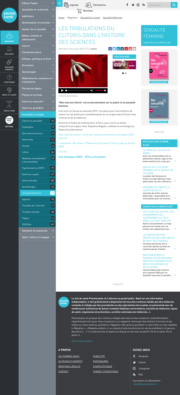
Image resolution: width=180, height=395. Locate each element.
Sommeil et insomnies (34, 230)
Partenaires (99, 4)
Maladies (9, 54)
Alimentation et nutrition (36, 22)
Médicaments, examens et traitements (37, 80)
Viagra (25, 218)
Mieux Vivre (9, 111)
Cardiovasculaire (31, 52)
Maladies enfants (9, 68)
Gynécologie (29, 71)
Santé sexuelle (29, 180)
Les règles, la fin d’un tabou (156, 151)
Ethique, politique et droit (36, 58)
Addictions (28, 16)
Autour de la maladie (34, 29)
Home (61, 17)
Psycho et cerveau (32, 94)
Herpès (26, 145)
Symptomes (9, 82)
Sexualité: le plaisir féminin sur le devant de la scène (158, 170)
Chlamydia (27, 127)
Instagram (141, 368)
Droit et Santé (9, 95)
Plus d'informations (82, 341)
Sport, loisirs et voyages (35, 237)
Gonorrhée (27, 139)
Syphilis (26, 199)
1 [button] (123, 73)
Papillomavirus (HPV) (33, 167)
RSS (138, 374)
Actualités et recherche (35, 9)
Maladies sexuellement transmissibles (34, 160)
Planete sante (9, 15)
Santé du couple (30, 174)
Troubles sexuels (31, 211)
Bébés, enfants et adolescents (32, 37)
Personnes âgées (31, 88)
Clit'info (62, 151)
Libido (25, 152)
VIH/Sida (26, 224)
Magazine (9, 41)
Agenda (74, 4)
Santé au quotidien (32, 107)
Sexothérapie (29, 186)
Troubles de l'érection (33, 205)
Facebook (140, 356)
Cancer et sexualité (32, 120)
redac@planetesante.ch (145, 383)
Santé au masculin (32, 101)
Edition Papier (30, 3)
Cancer (26, 45)
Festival (9, 126)
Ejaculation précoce (32, 133)
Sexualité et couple (33, 114)
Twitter (139, 362)
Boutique (88, 10)
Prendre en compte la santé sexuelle (156, 189)
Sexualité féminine (31, 192)
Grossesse (28, 65)
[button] (110, 48)
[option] (124, 65)
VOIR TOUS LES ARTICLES (157, 42)
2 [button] (126, 73)
